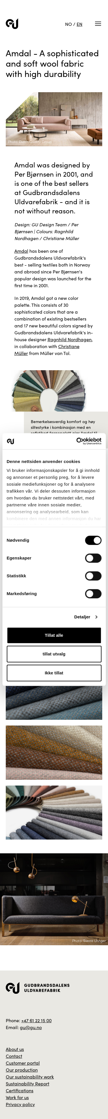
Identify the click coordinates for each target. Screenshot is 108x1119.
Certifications (19, 1090)
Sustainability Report (27, 1083)
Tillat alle (54, 635)
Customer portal (23, 1063)
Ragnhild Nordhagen (70, 339)
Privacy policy (20, 1104)
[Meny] (98, 23)
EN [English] (79, 24)
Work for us (17, 1097)
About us (15, 1049)
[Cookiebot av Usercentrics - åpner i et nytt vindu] (76, 441)
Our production (22, 1069)
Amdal (21, 251)
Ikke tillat (54, 672)
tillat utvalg (54, 653)
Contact (14, 1056)
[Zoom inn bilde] (54, 693)
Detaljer (82, 616)
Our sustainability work (30, 1076)
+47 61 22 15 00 (36, 1020)
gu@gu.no (31, 1027)
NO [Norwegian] (68, 24)
